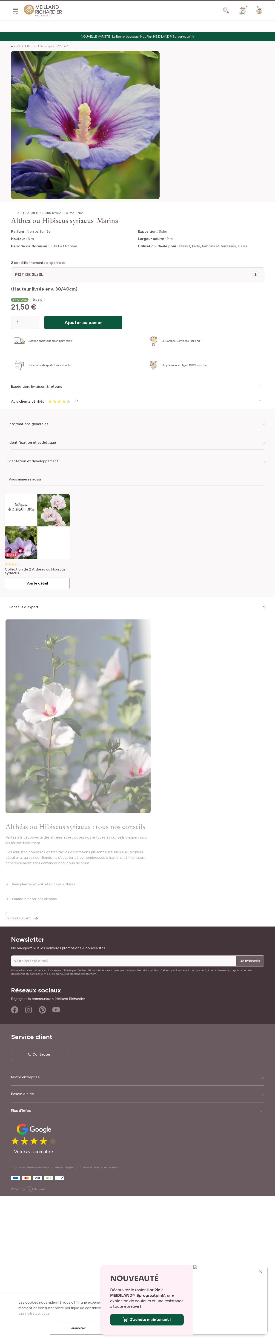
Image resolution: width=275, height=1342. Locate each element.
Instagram (28, 1156)
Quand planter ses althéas (34, 1045)
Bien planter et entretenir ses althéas (43, 1030)
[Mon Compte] (242, 10)
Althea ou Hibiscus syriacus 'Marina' (46, 46)
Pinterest (42, 1156)
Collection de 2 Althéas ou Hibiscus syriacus (37, 570)
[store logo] (43, 11)
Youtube (56, 1156)
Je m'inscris (250, 1107)
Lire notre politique (34, 1313)
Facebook (14, 1156)
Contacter (41, 1200)
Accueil (15, 46)
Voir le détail (39, 582)
